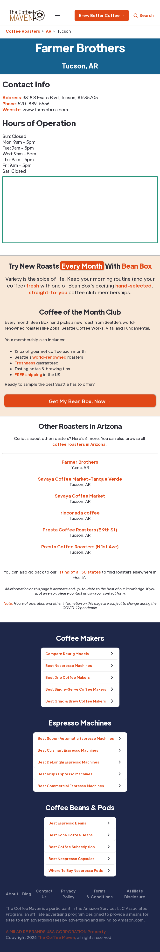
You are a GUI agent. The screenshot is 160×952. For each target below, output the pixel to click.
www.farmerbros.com (45, 109)
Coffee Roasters (23, 31)
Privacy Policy (68, 893)
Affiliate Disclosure (134, 893)
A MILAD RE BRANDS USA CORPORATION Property (56, 931)
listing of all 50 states (79, 571)
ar (48, 31)
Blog (26, 893)
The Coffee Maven (56, 937)
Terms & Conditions (99, 893)
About (12, 893)
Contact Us (44, 893)
